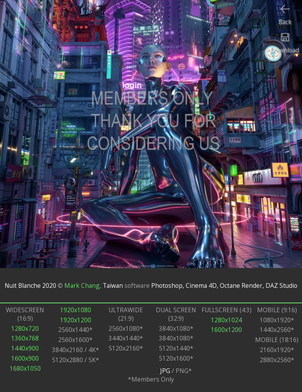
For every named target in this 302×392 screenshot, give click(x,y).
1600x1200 (226, 329)
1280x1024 (226, 320)
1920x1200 (75, 320)
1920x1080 (75, 310)
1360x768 (25, 338)
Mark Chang (82, 285)
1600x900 (25, 358)
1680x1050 (25, 368)
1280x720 (25, 328)
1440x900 (25, 348)
